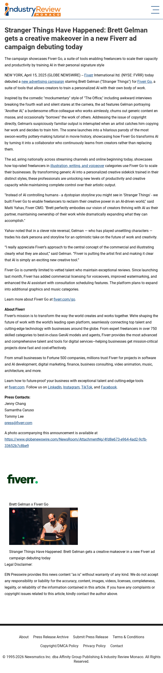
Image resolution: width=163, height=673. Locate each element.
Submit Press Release (90, 637)
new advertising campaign (43, 81)
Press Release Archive (50, 637)
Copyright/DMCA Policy (59, 646)
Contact (116, 646)
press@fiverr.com (18, 423)
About (24, 637)
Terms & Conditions (128, 637)
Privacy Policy (94, 646)
